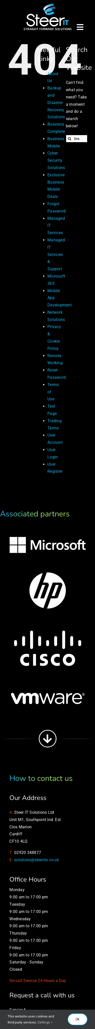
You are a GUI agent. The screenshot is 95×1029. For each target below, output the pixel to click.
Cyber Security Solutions (56, 160)
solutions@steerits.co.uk (36, 859)
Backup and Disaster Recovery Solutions (56, 102)
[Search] (69, 138)
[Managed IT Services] (47, 4)
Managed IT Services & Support (56, 254)
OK (77, 1019)
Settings (45, 1022)
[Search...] (76, 138)
